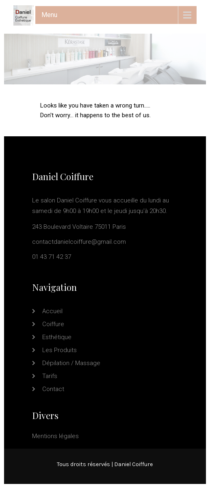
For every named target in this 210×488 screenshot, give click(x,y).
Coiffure (53, 324)
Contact (53, 389)
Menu (49, 15)
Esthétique (56, 337)
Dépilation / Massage (71, 363)
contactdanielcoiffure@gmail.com (79, 241)
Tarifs (49, 376)
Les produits (59, 350)
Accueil (52, 311)
